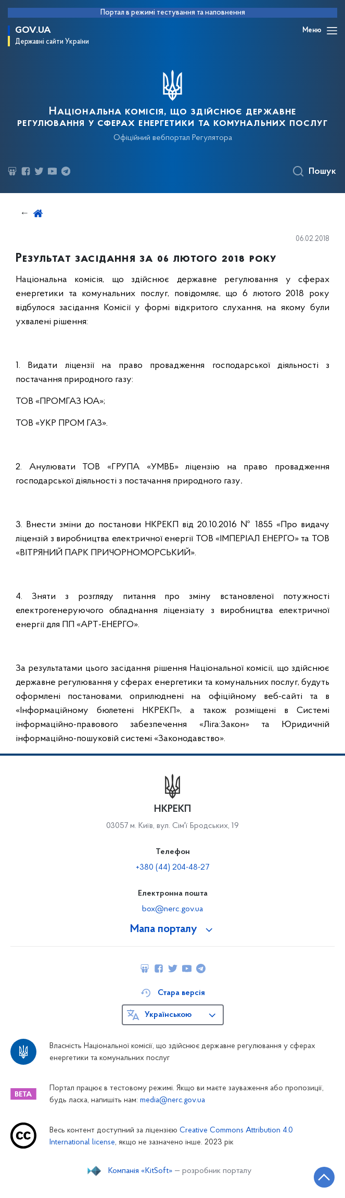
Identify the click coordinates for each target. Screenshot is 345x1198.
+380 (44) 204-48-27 (172, 867)
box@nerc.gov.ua (172, 909)
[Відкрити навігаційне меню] (332, 31)
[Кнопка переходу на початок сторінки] (324, 1177)
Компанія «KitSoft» (140, 1171)
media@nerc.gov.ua (172, 1100)
